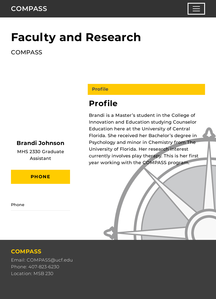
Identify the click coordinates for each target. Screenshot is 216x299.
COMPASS (29, 9)
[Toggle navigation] (196, 9)
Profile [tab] (100, 89)
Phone (41, 176)
